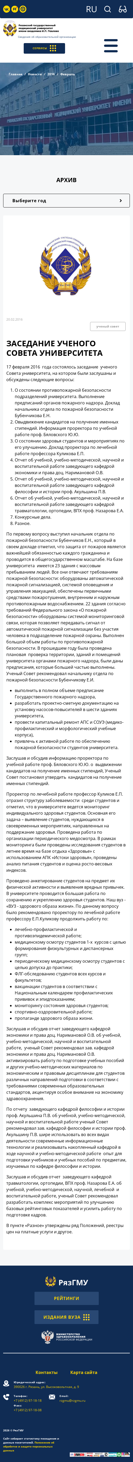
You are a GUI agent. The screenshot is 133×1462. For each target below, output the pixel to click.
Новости (35, 74)
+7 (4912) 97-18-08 (28, 1408)
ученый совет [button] (107, 326)
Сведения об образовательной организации (47, 37)
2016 (51, 74)
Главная (15, 74)
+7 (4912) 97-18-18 (28, 1398)
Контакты (47, 1372)
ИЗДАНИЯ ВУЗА (66, 1317)
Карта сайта (83, 1372)
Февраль (67, 74)
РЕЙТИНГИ (66, 1298)
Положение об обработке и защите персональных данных (28, 1446)
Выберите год (29, 201)
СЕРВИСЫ (44, 48)
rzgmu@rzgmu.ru (72, 1398)
